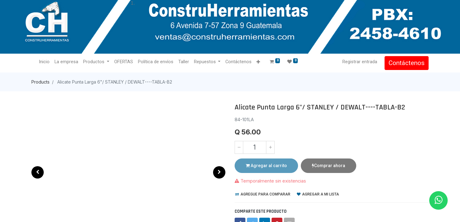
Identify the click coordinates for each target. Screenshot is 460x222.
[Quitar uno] (239, 147)
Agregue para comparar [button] (262, 182)
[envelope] (289, 211)
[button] (37, 172)
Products (40, 81)
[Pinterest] (277, 211)
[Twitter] (252, 211)
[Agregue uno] (270, 147)
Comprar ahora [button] (328, 165)
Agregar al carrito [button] (266, 165)
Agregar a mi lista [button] (318, 182)
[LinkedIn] (264, 211)
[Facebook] (240, 211)
